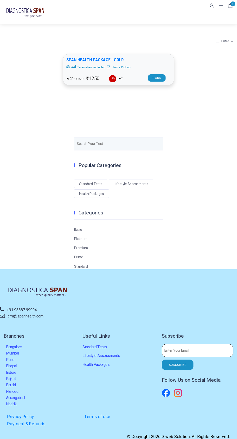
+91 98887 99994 (22, 310)
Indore (11, 372)
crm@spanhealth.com (26, 316)
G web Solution (175, 429)
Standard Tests (90, 184)
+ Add (157, 78)
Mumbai (12, 353)
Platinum (80, 238)
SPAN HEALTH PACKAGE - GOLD (95, 60)
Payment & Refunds (179, 416)
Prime (78, 257)
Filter (222, 41)
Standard (81, 266)
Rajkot (11, 379)
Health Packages (91, 193)
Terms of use (97, 416)
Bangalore (14, 347)
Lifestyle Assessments (131, 184)
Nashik (11, 404)
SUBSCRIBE (177, 365)
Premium (81, 248)
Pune (10, 360)
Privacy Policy (20, 416)
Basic (78, 229)
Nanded (12, 391)
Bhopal (11, 366)
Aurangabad (15, 398)
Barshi (11, 385)
